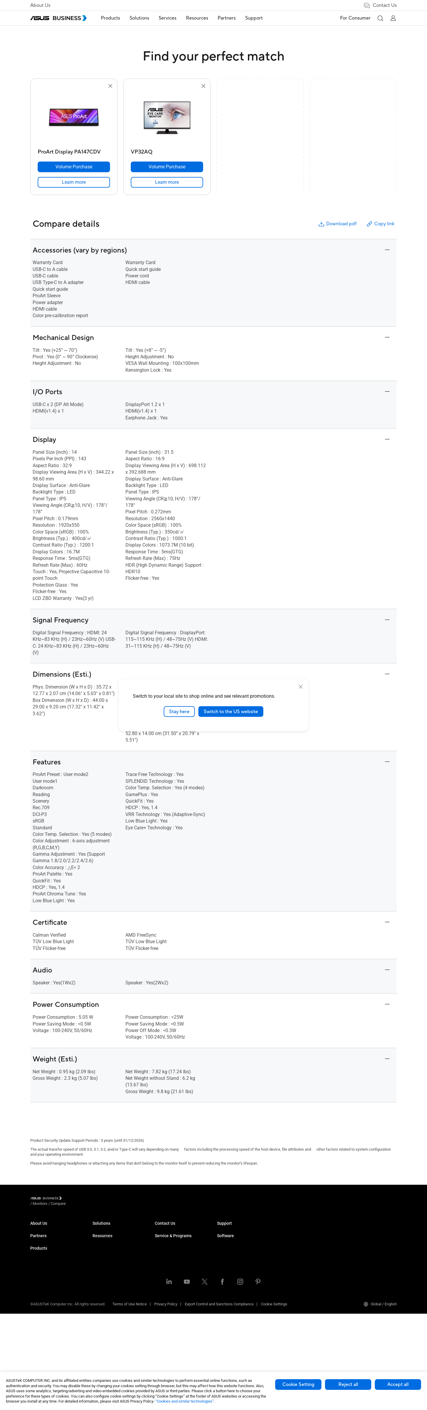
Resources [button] (197, 18)
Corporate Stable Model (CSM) (304, 1237)
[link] (74, 182)
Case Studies (228, 1237)
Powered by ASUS (294, 1246)
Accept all (398, 1384)
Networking (102, 1309)
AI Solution (164, 1323)
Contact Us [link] (380, 5)
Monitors (100, 1255)
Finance (161, 1305)
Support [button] (254, 18)
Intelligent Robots (107, 1335)
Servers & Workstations (112, 1273)
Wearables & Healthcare (113, 1326)
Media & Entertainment (174, 1296)
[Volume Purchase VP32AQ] (167, 167)
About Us (40, 5)
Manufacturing (167, 1273)
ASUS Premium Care (296, 1229)
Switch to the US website (231, 711)
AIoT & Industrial (106, 1300)
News (222, 1255)
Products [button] (110, 18)
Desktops (101, 1237)
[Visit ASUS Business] (47, 1199)
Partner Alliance (43, 1260)
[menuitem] (110, 18)
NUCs (97, 1246)
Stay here (179, 711)
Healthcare (164, 1264)
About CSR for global (47, 1237)
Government (165, 1314)
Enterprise (163, 1237)
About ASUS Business (48, 1229)
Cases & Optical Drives (112, 1317)
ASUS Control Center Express (366, 1246)
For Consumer (355, 18)
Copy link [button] (380, 224)
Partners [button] (227, 18)
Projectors (101, 1264)
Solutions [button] (139, 18)
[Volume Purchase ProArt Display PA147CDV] (74, 167)
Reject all (348, 1384)
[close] (300, 686)
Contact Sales (228, 1287)
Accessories (103, 1344)
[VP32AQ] (167, 150)
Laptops (99, 1229)
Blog (220, 1246)
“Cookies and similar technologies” (184, 1401)
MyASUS (349, 1229)
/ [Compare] (90, 1199)
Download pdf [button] (337, 224)
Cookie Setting (298, 1384)
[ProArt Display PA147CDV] (74, 150)
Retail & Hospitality (170, 1255)
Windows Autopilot (357, 1255)
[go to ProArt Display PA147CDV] (74, 118)
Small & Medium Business (177, 1229)
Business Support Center (300, 1269)
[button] (380, 18)
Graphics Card (104, 1291)
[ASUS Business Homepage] (58, 18)
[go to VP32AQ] (167, 118)
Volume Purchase (232, 1278)
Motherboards (104, 1282)
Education (163, 1246)
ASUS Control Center (359, 1237)
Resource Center (231, 1229)
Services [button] (167, 18)
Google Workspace (171, 1332)
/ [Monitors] (72, 1199)
